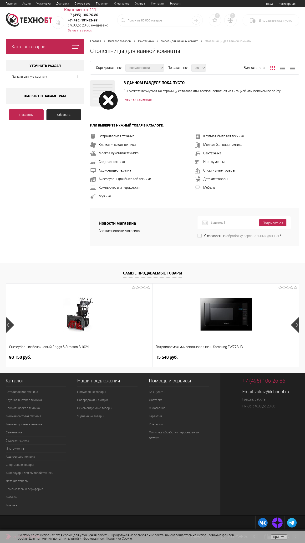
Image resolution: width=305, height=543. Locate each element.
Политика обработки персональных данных (174, 435)
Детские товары (211, 179)
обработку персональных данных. (253, 236)
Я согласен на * (242, 236)
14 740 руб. (244, 357)
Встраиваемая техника (112, 136)
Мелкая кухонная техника (114, 153)
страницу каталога (177, 91)
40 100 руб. (167, 357)
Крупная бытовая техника (219, 136)
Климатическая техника (113, 145)
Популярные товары (91, 392)
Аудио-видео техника (110, 170)
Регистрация (287, 3)
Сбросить (64, 115)
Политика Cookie (119, 538)
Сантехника (208, 153)
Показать (26, 115)
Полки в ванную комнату (29, 76)
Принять (279, 537)
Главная (11, 3)
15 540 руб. (93, 357)
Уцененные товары (90, 416)
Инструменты (210, 162)
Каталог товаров (45, 46)
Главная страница (137, 99)
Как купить (156, 392)
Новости (176, 3)
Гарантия (102, 3)
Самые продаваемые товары (152, 273)
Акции (26, 3)
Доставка (62, 3)
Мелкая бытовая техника (219, 145)
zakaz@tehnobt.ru (272, 391)
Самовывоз (82, 3)
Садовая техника (107, 162)
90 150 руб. (20, 357)
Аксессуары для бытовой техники (120, 179)
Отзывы (140, 3)
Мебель (205, 187)
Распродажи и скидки (92, 400)
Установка (43, 3)
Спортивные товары (215, 170)
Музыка (100, 196)
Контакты (157, 3)
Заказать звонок (80, 30)
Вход (269, 3)
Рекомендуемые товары (94, 408)
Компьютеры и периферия (115, 187)
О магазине (121, 3)
